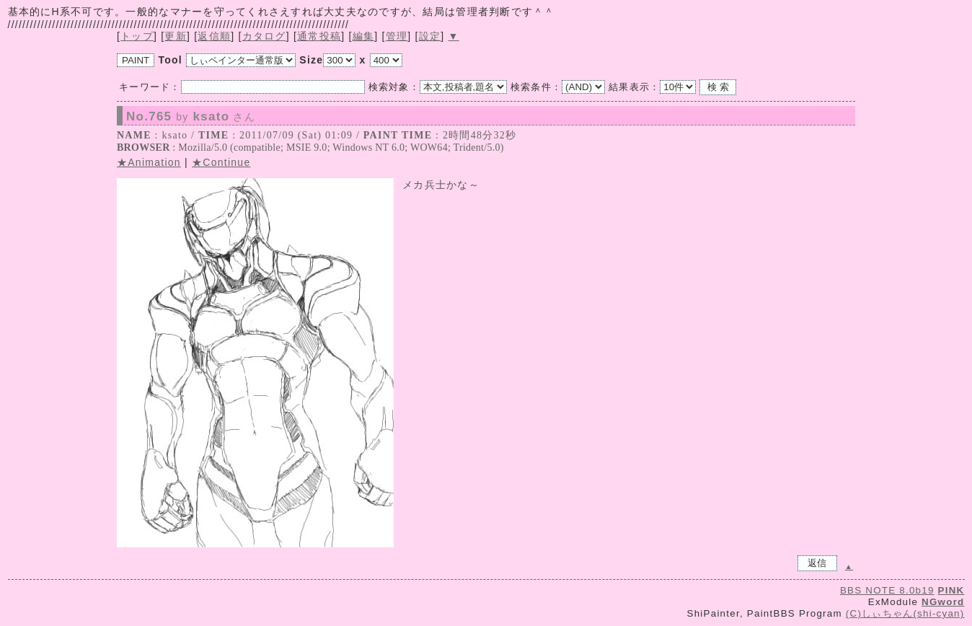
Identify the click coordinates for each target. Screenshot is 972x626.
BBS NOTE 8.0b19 (887, 590)
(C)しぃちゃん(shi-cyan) (905, 613)
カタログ (264, 36)
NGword (943, 601)
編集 (364, 36)
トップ (137, 36)
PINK (951, 590)
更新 (175, 36)
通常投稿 (319, 36)
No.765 (190, 117)
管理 (397, 36)
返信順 (214, 36)
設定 (430, 36)
